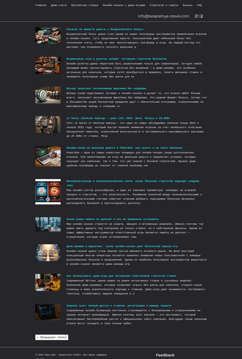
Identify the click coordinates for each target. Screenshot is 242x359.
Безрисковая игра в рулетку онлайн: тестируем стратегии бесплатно (117, 58)
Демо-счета (59, 5)
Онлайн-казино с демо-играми (124, 5)
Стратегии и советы (164, 5)
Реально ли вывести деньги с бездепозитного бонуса (105, 29)
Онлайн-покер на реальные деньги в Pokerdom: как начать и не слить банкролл (125, 147)
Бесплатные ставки (84, 5)
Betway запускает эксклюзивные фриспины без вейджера (107, 88)
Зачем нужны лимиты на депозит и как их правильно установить (113, 219)
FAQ (199, 5)
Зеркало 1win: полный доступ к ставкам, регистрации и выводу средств (119, 305)
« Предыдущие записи (52, 337)
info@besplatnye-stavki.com (163, 16)
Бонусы (187, 5)
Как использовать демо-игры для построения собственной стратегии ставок (122, 276)
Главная (40, 5)
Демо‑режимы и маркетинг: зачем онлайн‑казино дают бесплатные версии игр (122, 246)
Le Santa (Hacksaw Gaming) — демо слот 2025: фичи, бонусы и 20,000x (118, 118)
